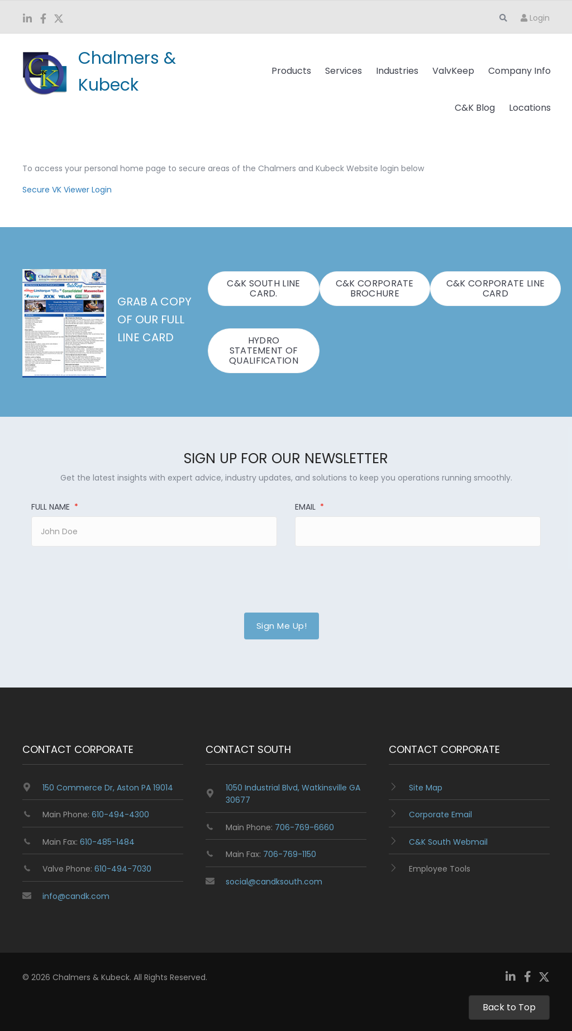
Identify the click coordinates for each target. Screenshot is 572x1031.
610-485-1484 (107, 842)
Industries (397, 70)
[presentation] (107, 573)
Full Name (54, 507)
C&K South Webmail (448, 842)
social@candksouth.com (274, 881)
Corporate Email (440, 814)
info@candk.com (75, 896)
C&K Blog (475, 107)
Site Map (425, 787)
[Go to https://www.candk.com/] (121, 71)
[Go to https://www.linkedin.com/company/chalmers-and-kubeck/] (27, 19)
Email (309, 507)
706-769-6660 (304, 827)
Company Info (519, 70)
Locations (530, 107)
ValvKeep (453, 70)
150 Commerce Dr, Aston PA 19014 (107, 787)
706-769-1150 (289, 854)
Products (291, 70)
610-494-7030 (122, 868)
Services (343, 70)
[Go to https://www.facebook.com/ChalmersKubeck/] (43, 19)
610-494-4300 (120, 814)
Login (535, 17)
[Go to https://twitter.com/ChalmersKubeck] (59, 19)
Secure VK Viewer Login (67, 189)
